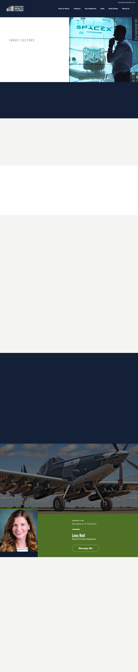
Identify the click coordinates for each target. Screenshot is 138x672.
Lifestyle (77, 8)
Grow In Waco (63, 8)
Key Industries (90, 8)
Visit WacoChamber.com (126, 2)
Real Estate (113, 8)
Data (102, 8)
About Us (125, 8)
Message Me (86, 548)
